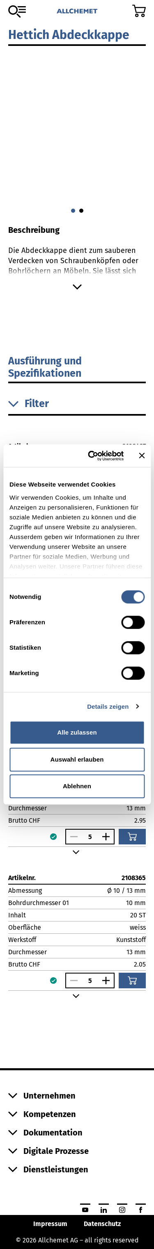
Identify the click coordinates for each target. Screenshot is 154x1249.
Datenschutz (102, 1224)
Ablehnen (77, 786)
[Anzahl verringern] (72, 837)
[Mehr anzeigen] (77, 287)
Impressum (50, 1224)
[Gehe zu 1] (81, 211)
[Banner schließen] (142, 456)
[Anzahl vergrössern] (108, 837)
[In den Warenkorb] (132, 836)
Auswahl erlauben (77, 759)
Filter (28, 404)
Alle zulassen (77, 732)
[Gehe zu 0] (73, 211)
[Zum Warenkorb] (139, 11)
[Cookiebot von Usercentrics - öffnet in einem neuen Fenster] (92, 455)
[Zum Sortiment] (17, 11)
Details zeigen (108, 706)
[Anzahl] (90, 837)
